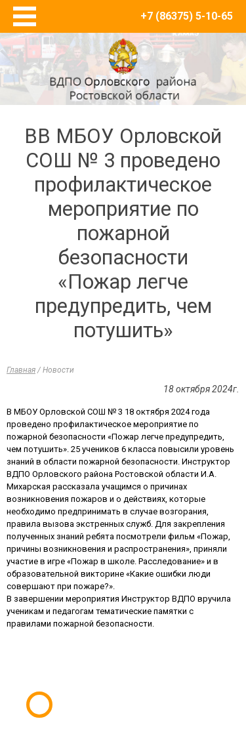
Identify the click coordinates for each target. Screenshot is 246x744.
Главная (21, 370)
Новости (58, 370)
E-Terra (166, 684)
